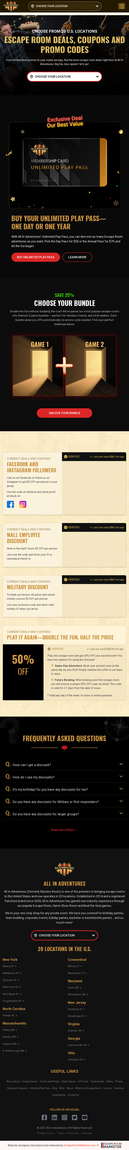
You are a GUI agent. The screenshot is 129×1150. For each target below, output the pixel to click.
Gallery (109, 1081)
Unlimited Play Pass (40, 1088)
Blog (54, 1088)
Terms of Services (68, 1133)
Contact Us (73, 1095)
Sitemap (87, 1133)
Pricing (118, 1081)
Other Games (69, 1081)
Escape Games (30, 1081)
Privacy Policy (45, 1133)
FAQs (62, 1088)
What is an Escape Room (88, 1088)
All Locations (13, 1081)
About (70, 1088)
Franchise (119, 1088)
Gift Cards (83, 1081)
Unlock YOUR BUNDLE (64, 413)
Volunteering (59, 1095)
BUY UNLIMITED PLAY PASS (35, 257)
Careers (107, 1088)
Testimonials (97, 1081)
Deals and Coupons (17, 1088)
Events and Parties (50, 1081)
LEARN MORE (77, 257)
